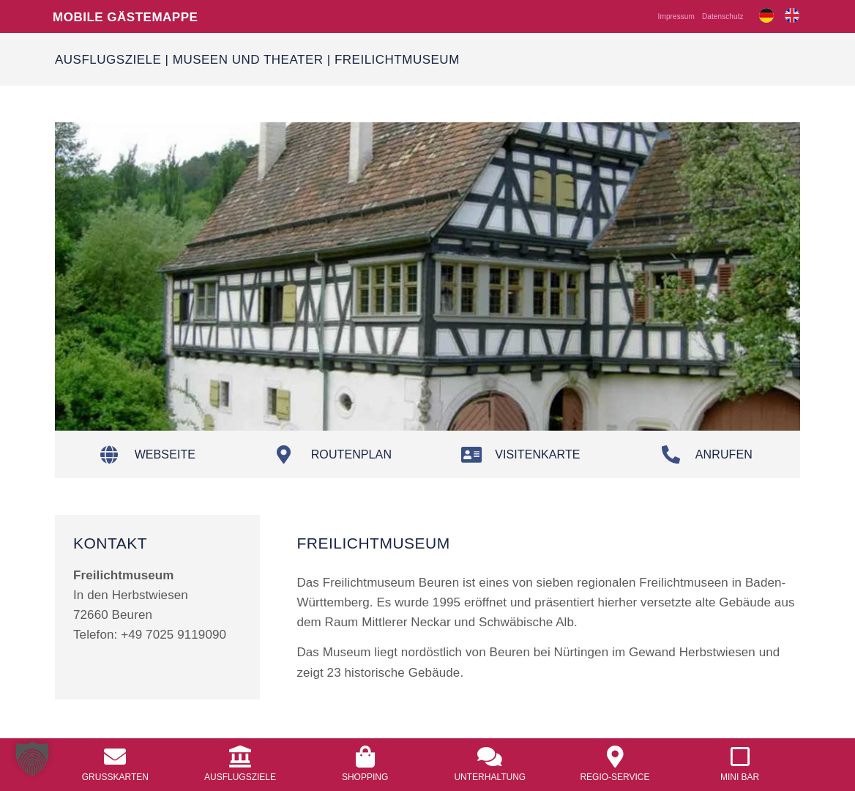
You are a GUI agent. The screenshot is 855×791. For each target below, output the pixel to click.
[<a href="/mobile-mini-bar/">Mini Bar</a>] (740, 757)
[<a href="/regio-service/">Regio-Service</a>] (615, 757)
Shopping (365, 776)
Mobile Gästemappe (125, 16)
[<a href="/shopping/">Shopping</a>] (365, 757)
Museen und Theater (248, 59)
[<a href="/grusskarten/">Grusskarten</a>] (115, 757)
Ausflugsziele (108, 59)
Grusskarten (115, 776)
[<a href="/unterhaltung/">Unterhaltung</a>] (490, 757)
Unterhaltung (490, 776)
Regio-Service (614, 776)
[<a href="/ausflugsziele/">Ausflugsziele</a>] (240, 757)
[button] (32, 759)
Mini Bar (739, 776)
